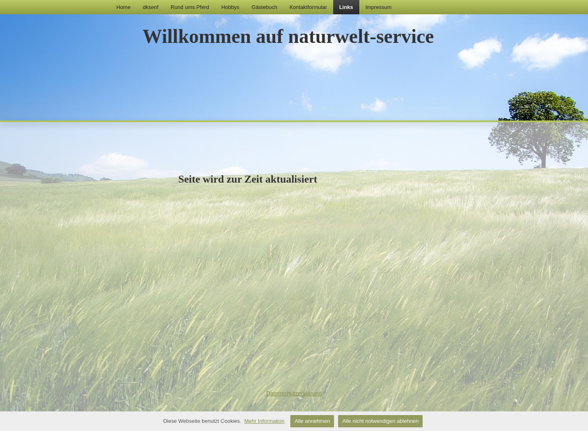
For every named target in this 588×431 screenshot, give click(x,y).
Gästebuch (264, 7)
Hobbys (230, 7)
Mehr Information (264, 421)
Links (346, 7)
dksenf (150, 7)
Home (123, 7)
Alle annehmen (312, 421)
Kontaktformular (308, 7)
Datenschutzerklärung (294, 393)
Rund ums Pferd (190, 7)
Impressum (378, 7)
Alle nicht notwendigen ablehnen (380, 421)
